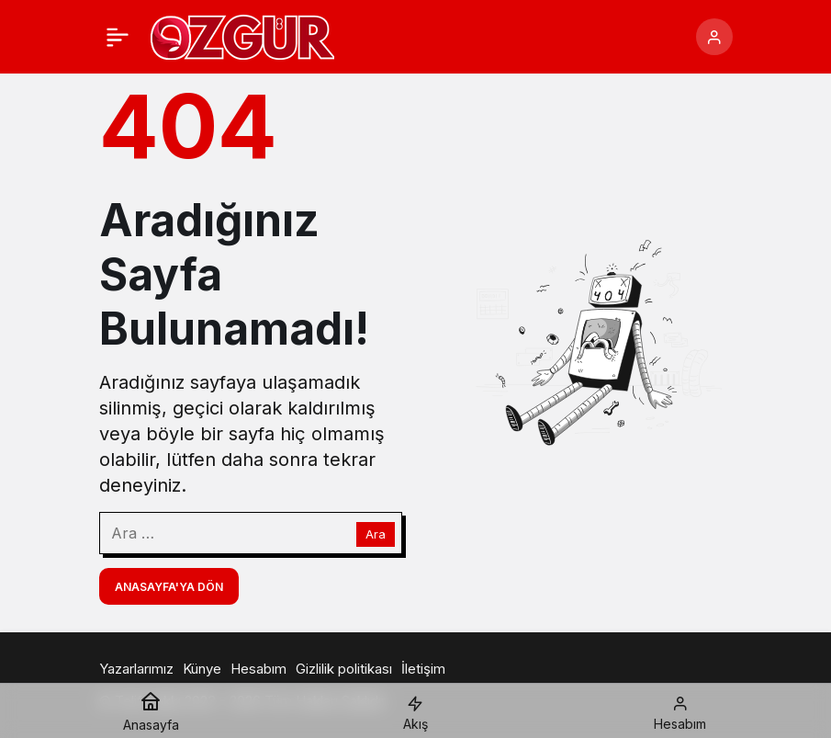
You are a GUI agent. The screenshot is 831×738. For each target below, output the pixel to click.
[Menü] (117, 36)
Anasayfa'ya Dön (169, 587)
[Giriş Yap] (714, 36)
